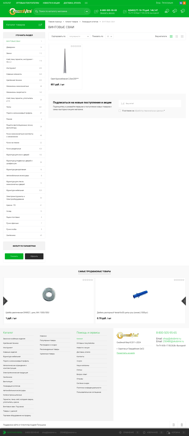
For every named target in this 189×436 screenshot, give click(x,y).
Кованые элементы (14, 74)
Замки (9, 53)
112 (40, 53)
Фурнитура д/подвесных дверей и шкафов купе (19, 162)
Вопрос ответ (82, 374)
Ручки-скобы (11, 229)
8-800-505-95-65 (32, 432)
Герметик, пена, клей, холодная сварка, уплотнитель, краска (18, 400)
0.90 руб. (104, 318)
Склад (8, 211)
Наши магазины (83, 365)
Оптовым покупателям (27, 3)
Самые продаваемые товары (94, 271)
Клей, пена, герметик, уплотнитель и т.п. (19, 99)
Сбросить (34, 256)
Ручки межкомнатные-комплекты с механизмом (19, 135)
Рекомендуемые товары (49, 349)
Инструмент (11, 68)
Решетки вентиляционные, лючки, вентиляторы (19, 126)
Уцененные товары (47, 354)
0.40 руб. (150, 318)
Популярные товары (48, 340)
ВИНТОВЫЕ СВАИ (13, 41)
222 (40, 80)
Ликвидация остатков (11, 386)
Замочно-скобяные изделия (14, 339)
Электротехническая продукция (15, 373)
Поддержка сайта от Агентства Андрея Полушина (24, 425)
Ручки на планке (12, 143)
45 (41, 235)
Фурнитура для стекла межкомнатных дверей (15, 183)
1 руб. (11, 318)
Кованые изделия (10, 352)
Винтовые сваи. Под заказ (13, 407)
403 (40, 68)
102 (40, 155)
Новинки (43, 336)
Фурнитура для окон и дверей (17, 155)
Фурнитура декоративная (16, 169)
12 (41, 183)
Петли (8, 107)
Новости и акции (51, 3)
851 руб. (65, 86)
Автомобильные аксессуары (17, 176)
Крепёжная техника (14, 80)
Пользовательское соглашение (89, 392)
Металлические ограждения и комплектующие (15, 366)
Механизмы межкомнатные (17, 86)
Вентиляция (7, 382)
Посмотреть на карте (126, 353)
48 (41, 86)
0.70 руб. (58, 318)
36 (41, 162)
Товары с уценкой (10, 411)
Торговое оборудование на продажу (17, 415)
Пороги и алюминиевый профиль (19, 113)
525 (40, 190)
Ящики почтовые (13, 217)
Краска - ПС (11, 205)
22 (41, 143)
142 (40, 92)
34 (41, 198)
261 (40, 107)
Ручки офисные (12, 223)
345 (40, 74)
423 (40, 149)
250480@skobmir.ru (173, 341)
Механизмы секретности (16, 92)
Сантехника (10, 235)
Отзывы (80, 379)
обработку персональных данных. (149, 111)
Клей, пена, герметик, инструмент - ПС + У (19, 60)
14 (41, 47)
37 (41, 113)
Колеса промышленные (12, 395)
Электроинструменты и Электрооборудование (15, 197)
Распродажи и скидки (48, 345)
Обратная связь (12, 432)
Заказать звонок (107, 13)
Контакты (80, 357)
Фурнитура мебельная (15, 190)
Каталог (7, 3)
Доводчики (10, 47)
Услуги (79, 361)
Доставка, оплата (83, 352)
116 (40, 61)
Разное (9, 119)
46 (41, 135)
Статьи (79, 370)
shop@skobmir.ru (172, 338)
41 (41, 205)
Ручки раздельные (13, 149)
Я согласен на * (143, 111)
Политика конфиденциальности (89, 388)
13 (41, 211)
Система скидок (83, 383)
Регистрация (167, 3)
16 (41, 169)
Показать (14, 256)
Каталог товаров (24, 24)
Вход (158, 3)
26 (41, 100)
